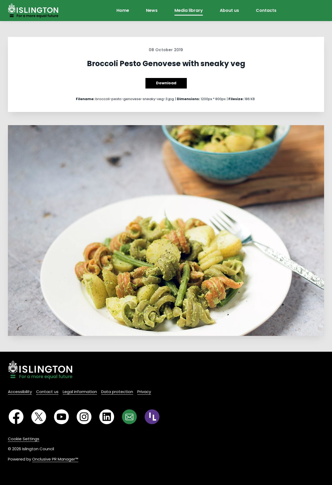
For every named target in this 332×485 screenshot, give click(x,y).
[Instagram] (84, 416)
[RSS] (152, 416)
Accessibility (20, 391)
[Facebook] (16, 416)
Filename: (85, 98)
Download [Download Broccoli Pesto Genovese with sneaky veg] (166, 83)
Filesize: (236, 98)
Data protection (117, 391)
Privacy (144, 391)
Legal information (80, 391)
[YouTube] (61, 416)
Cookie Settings (23, 439)
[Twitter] (38, 416)
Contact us (47, 391)
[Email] (129, 416)
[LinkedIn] (106, 416)
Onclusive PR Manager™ (55, 459)
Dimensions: (188, 98)
